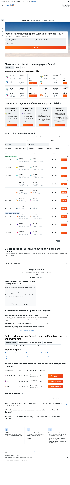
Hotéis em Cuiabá (32, 351)
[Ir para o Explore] (2, 21)
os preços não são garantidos (35, 444)
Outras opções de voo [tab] (38, 336)
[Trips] (2, 24)
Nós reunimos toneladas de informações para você (38, 451)
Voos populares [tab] (44, 339)
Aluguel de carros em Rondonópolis (36, 349)
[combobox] (12, 25)
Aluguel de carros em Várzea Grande (16, 349)
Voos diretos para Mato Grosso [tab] (30, 339)
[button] (68, 1)
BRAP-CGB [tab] (34, 271)
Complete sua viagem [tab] (13, 336)
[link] (14, 116)
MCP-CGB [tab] (37, 253)
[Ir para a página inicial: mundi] (9, 5)
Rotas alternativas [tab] (51, 336)
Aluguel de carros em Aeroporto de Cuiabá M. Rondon (36, 347)
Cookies (34, 1)
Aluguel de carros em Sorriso (14, 351)
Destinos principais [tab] (26, 336)
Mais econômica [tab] (12, 56)
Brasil (11, 47)
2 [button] (61, 235)
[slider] (68, 135)
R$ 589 (60, 22)
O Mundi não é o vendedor (38, 449)
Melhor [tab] (20, 56)
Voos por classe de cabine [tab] (57, 339)
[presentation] (65, 23)
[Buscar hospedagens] (2, 12)
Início (8, 47)
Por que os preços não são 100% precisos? (38, 454)
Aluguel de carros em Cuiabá (14, 346)
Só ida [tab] (26, 56)
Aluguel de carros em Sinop (54, 346)
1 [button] (58, 235)
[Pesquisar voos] (2, 9)
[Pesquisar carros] (2, 15)
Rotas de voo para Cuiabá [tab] (14, 339)
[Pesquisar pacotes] (2, 18)
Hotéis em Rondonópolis (53, 351)
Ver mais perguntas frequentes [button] (28, 324)
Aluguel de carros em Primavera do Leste (57, 349)
